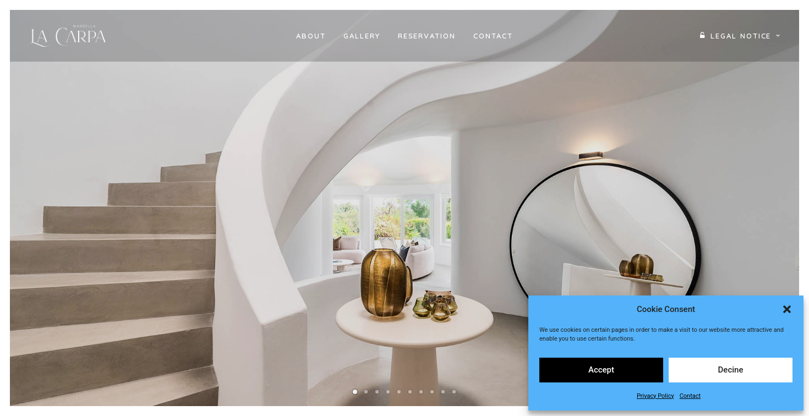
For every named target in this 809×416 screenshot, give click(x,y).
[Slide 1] (354, 392)
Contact (690, 395)
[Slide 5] (398, 392)
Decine (731, 370)
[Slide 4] (387, 392)
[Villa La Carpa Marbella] (70, 36)
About (311, 35)
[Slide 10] (454, 392)
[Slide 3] (376, 392)
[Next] (773, 246)
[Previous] (36, 246)
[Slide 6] (410, 392)
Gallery (361, 35)
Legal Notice (745, 35)
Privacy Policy (655, 395)
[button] (786, 309)
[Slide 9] (443, 392)
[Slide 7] (421, 392)
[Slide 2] (365, 392)
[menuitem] (311, 36)
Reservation (427, 35)
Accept (601, 370)
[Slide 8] (432, 392)
